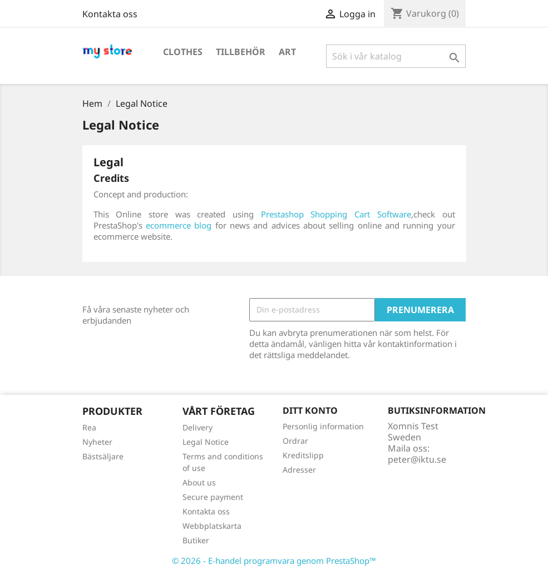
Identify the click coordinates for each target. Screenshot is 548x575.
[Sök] (396, 56)
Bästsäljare (103, 456)
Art (287, 52)
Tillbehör (240, 52)
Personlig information (323, 426)
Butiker (195, 540)
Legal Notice (205, 442)
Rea (89, 427)
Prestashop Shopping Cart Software (336, 214)
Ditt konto (310, 410)
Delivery (197, 427)
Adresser (299, 469)
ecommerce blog (178, 225)
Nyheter (97, 442)
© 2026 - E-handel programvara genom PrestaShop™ (274, 560)
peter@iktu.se (417, 459)
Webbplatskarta (211, 526)
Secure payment (212, 497)
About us (199, 482)
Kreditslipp (303, 455)
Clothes (183, 52)
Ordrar (295, 440)
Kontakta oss (109, 14)
